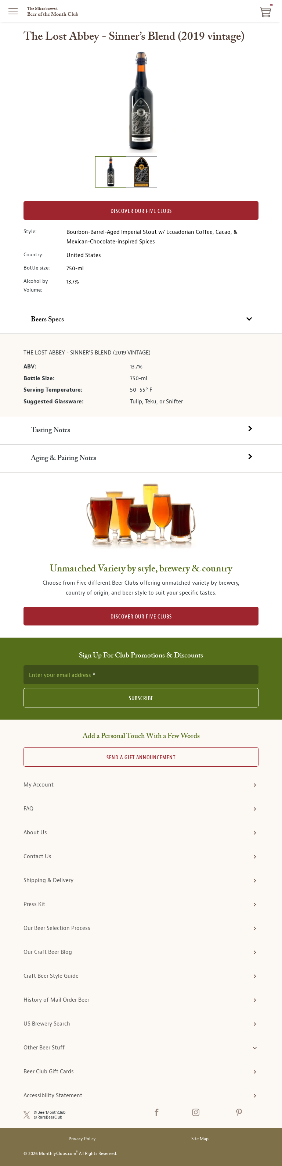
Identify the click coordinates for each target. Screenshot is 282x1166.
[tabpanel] (141, 375)
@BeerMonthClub (49, 1112)
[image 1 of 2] (110, 173)
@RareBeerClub (47, 1117)
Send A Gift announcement (141, 757)
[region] (141, 101)
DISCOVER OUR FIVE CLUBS (141, 617)
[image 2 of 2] (141, 173)
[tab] (141, 320)
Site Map (200, 1139)
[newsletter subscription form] (141, 674)
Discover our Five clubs (141, 211)
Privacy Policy (82, 1139)
